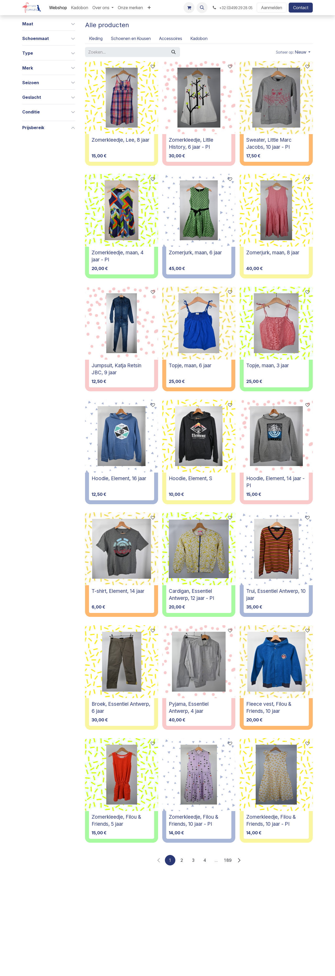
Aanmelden (271, 7)
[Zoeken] (173, 52)
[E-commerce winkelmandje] (188, 7)
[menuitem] (58, 7)
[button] (202, 7)
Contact (300, 7)
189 (228, 860)
